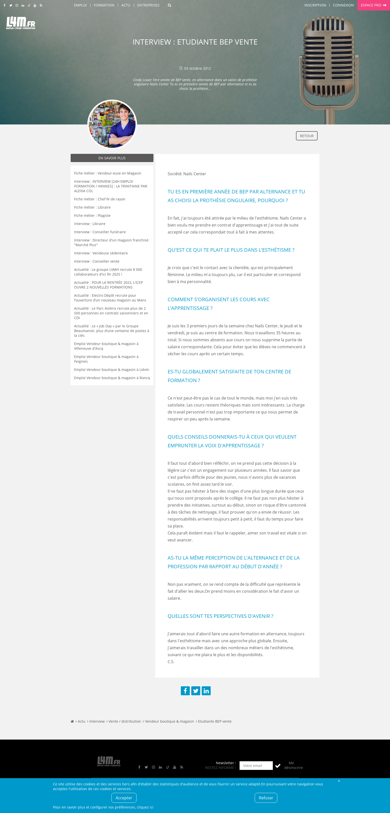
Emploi (80, 5)
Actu (125, 5)
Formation (104, 5)
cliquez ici (145, 807)
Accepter (124, 798)
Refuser (266, 798)
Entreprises (148, 5)
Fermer (339, 780)
